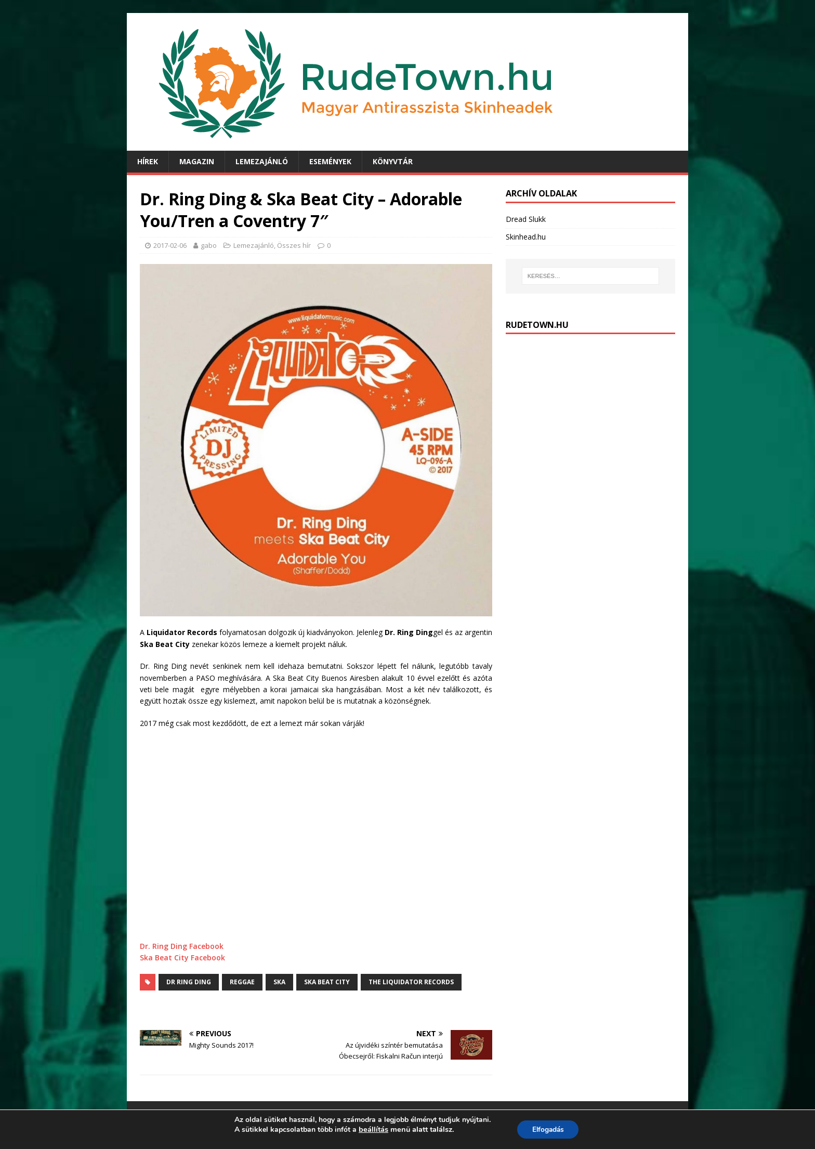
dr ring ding (188, 982)
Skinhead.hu (526, 237)
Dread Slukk (526, 219)
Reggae (242, 982)
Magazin (196, 161)
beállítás (372, 1129)
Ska (279, 982)
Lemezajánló (261, 161)
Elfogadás (547, 1129)
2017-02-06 (170, 245)
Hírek (147, 161)
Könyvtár (393, 161)
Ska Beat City (327, 982)
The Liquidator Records (411, 982)
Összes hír (294, 245)
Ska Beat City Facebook (182, 957)
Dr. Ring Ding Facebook (182, 946)
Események (330, 161)
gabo (209, 245)
